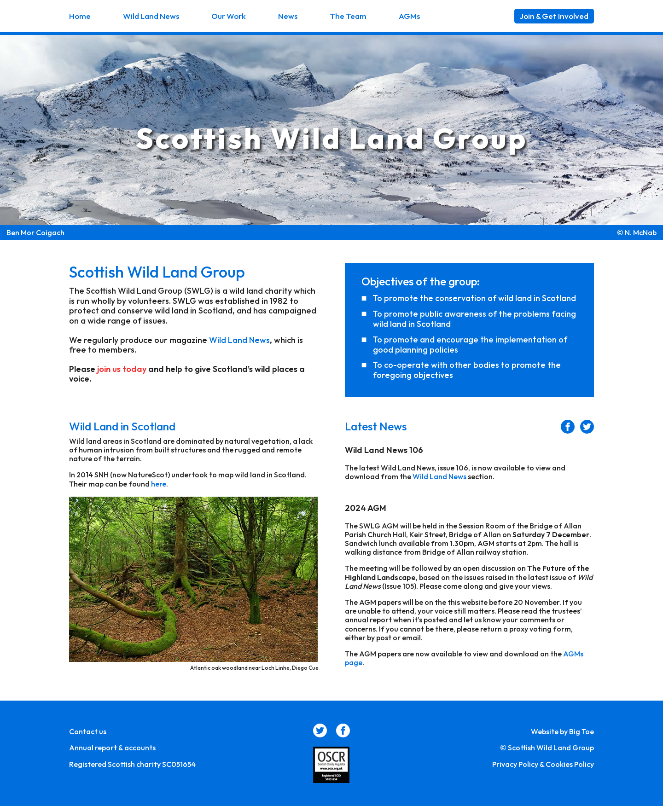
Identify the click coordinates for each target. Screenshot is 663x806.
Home (80, 16)
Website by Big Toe (562, 731)
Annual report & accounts (112, 747)
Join (554, 16)
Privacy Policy (515, 764)
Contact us (87, 731)
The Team (348, 16)
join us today (121, 369)
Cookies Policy (570, 764)
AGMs (409, 16)
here (158, 483)
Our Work (228, 16)
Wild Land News (151, 16)
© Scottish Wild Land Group (547, 747)
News (287, 16)
